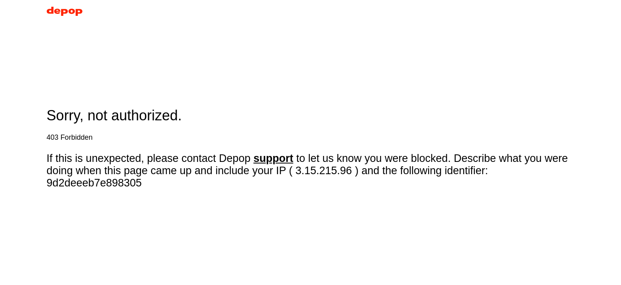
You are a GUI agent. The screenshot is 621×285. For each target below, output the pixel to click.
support (273, 158)
